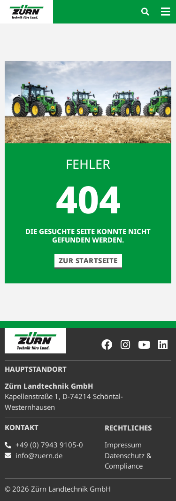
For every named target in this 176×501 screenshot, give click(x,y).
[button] (145, 12)
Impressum (123, 444)
